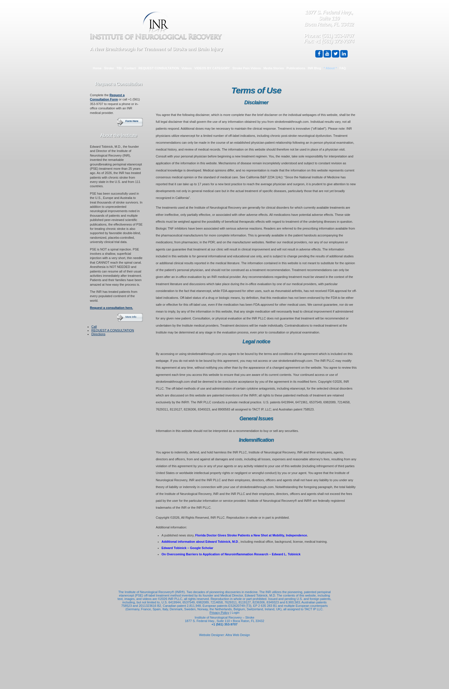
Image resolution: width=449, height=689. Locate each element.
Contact (130, 68)
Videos (187, 68)
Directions (98, 334)
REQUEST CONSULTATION (159, 68)
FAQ (342, 68)
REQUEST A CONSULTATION (112, 330)
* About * (330, 68)
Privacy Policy (219, 612)
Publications (295, 68)
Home (97, 68)
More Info (130, 316)
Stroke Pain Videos (246, 68)
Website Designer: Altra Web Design (224, 635)
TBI (119, 68)
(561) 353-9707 (338, 36)
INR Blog (314, 68)
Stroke (109, 68)
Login (235, 612)
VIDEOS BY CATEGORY (212, 68)
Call (94, 326)
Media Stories (273, 68)
